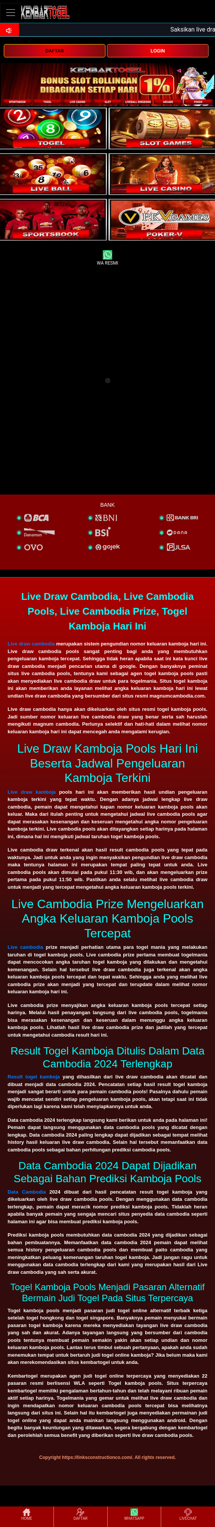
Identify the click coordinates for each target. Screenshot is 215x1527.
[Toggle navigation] (10, 12)
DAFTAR (55, 51)
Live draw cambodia (31, 644)
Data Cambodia (27, 1192)
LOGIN (158, 51)
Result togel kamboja (34, 1077)
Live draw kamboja (32, 792)
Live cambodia (25, 947)
